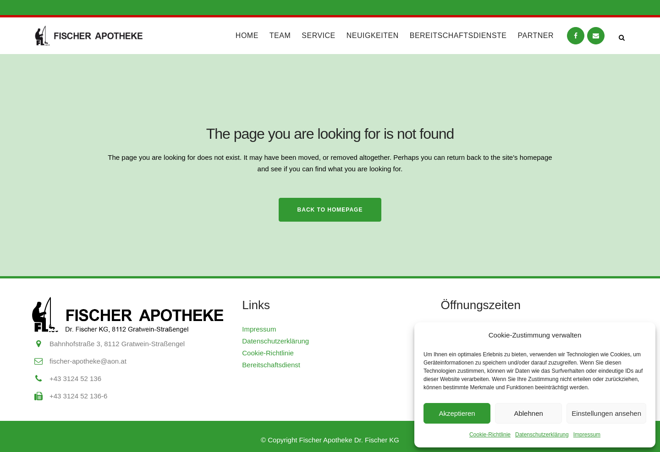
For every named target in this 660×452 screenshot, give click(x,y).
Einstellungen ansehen (606, 413)
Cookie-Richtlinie (490, 434)
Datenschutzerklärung (542, 434)
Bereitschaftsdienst (271, 365)
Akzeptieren (457, 413)
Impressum (586, 434)
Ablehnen (528, 413)
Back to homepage (330, 210)
